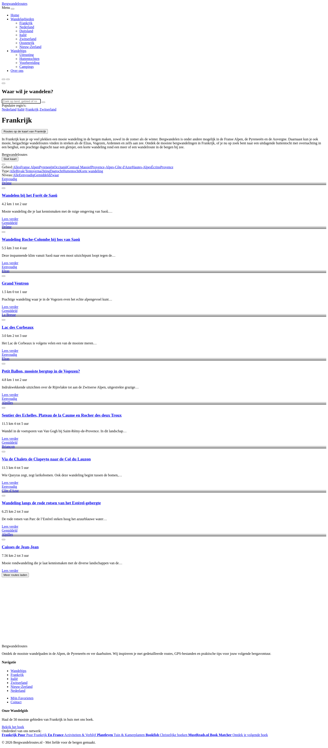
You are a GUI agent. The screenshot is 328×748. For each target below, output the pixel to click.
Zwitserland (27, 39)
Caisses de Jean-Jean (20, 547)
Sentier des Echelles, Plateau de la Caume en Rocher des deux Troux (62, 415)
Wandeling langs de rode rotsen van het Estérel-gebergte (51, 503)
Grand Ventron (15, 283)
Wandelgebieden (22, 19)
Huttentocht (71, 171)
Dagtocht (56, 171)
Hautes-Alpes (141, 167)
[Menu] (8, 79)
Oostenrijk (26, 43)
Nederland (26, 27)
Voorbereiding (29, 63)
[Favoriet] (3, 188)
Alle (13, 171)
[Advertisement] (134, 613)
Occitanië (60, 167)
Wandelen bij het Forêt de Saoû (29, 195)
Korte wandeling (91, 171)
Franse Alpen (29, 167)
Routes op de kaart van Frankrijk (25, 131)
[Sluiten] (3, 83)
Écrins (155, 167)
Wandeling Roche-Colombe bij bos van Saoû (41, 239)
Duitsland (26, 31)
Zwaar (54, 175)
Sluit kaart (10, 159)
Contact (16, 702)
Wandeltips (18, 51)
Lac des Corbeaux (18, 327)
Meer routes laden (15, 575)
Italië (23, 35)
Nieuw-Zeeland (30, 47)
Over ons (17, 70)
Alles (16, 167)
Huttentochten (29, 59)
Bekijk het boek (13, 727)
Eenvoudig (26, 175)
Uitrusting (26, 55)
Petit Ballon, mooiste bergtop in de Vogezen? (41, 371)
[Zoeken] (3, 79)
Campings (26, 67)
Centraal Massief (79, 167)
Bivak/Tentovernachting (33, 171)
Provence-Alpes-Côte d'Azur (111, 167)
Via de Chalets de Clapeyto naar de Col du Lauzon (46, 459)
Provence (166, 167)
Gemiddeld (42, 175)
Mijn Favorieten (22, 698)
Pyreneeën (46, 167)
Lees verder (10, 219)
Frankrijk (26, 23)
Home (15, 15)
